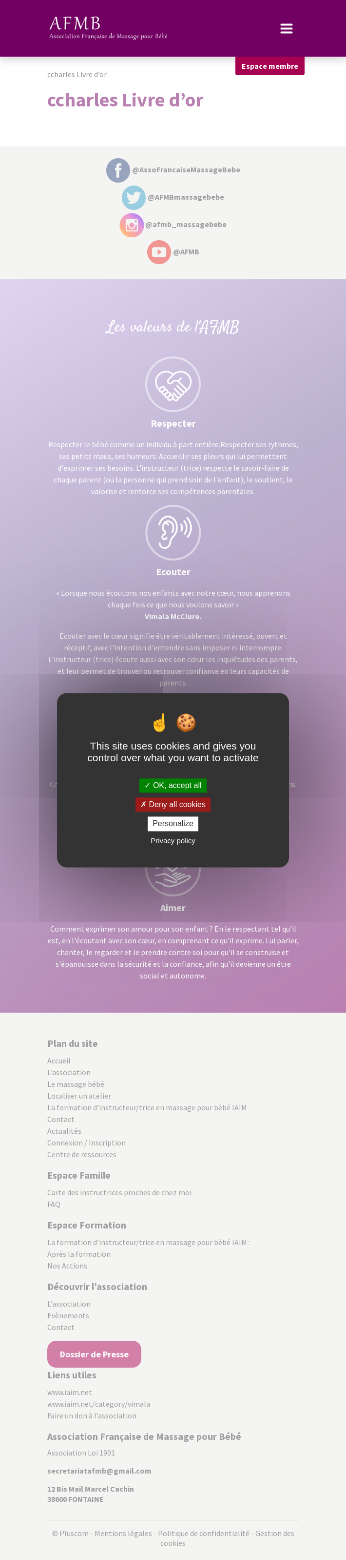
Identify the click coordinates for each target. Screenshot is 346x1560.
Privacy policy (173, 840)
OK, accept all (172, 785)
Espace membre (270, 66)
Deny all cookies (173, 805)
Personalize (173, 824)
